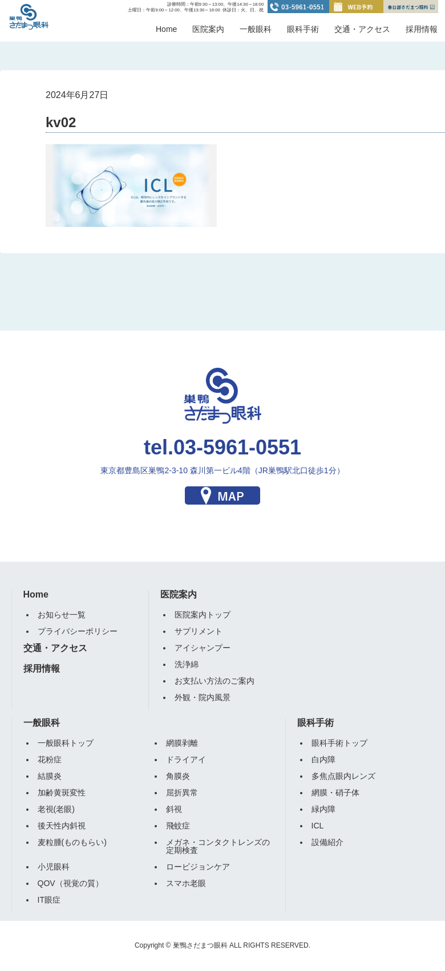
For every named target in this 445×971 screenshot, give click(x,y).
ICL (318, 825)
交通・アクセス (362, 29)
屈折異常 (182, 792)
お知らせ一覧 (62, 614)
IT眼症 (49, 899)
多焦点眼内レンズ (343, 776)
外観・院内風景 (202, 697)
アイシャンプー (202, 647)
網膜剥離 (182, 742)
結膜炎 (50, 776)
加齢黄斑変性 (62, 792)
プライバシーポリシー (78, 631)
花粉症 (50, 759)
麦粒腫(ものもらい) (72, 842)
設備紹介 (327, 842)
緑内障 (323, 809)
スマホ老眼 (186, 883)
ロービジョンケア (198, 866)
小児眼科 (54, 866)
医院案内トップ (202, 614)
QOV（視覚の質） (70, 883)
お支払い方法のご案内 (214, 680)
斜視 (174, 809)
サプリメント (198, 631)
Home (166, 29)
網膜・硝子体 (335, 792)
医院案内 (208, 29)
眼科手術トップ (339, 742)
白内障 (323, 759)
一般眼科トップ (66, 742)
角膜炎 (178, 776)
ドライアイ (186, 759)
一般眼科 (256, 29)
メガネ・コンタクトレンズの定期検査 (218, 846)
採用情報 (422, 29)
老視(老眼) (56, 809)
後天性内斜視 (62, 825)
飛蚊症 (178, 825)
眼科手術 (303, 29)
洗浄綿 (187, 664)
